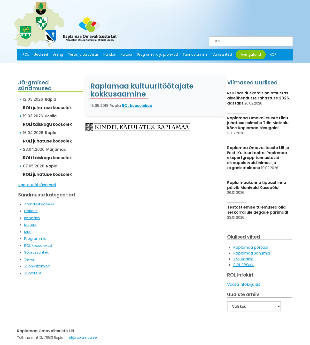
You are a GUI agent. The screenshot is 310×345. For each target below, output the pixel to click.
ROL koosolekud (38, 245)
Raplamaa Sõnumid (251, 253)
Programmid (35, 238)
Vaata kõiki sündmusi (37, 184)
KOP (273, 54)
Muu (27, 231)
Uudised (41, 54)
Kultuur (126, 54)
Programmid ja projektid (157, 54)
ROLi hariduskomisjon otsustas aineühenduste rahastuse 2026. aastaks (258, 98)
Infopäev (32, 217)
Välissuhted (222, 54)
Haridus (109, 54)
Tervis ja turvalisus (83, 54)
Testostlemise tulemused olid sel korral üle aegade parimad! (257, 209)
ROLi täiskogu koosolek (47, 124)
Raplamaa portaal (250, 247)
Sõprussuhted (36, 252)
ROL (26, 54)
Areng (58, 54)
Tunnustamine (195, 54)
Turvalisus (33, 273)
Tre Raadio (243, 259)
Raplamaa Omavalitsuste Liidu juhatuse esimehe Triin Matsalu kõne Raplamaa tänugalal (257, 123)
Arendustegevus (39, 204)
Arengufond (251, 54)
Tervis (29, 259)
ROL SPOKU (243, 265)
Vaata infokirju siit (243, 284)
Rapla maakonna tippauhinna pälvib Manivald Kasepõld (256, 185)
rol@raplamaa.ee (82, 337)
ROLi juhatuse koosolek (47, 108)
